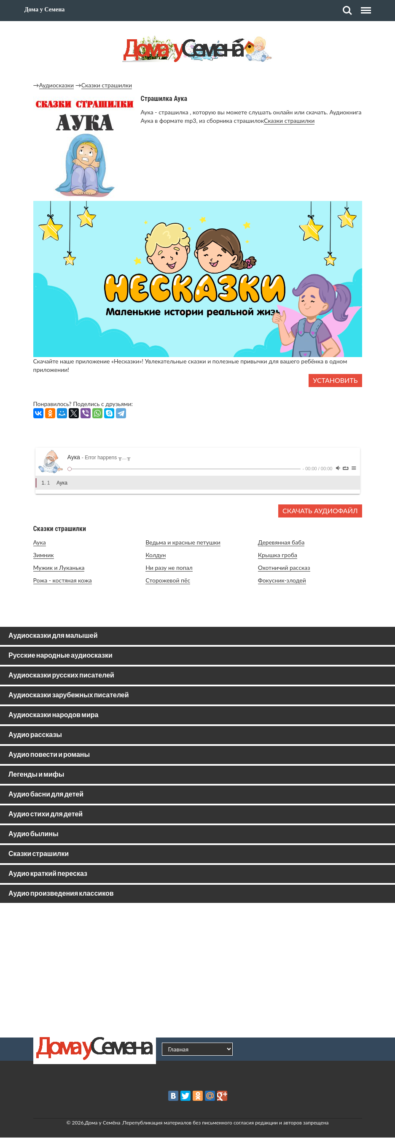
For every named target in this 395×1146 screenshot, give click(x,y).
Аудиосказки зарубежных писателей (68, 695)
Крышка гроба (277, 554)
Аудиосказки (56, 85)
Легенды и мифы (36, 775)
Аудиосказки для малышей (52, 636)
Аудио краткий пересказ (47, 874)
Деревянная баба (281, 542)
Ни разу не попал (169, 567)
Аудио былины (33, 834)
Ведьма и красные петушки (182, 542)
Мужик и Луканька (59, 567)
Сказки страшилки (106, 85)
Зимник (43, 554)
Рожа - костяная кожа (62, 580)
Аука (39, 542)
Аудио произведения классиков (61, 894)
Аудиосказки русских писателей (61, 676)
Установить (335, 380)
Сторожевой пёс (167, 580)
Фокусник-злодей (282, 580)
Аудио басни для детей (45, 795)
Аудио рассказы (35, 735)
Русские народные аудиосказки (60, 656)
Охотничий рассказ (284, 567)
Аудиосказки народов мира (53, 715)
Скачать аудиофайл (319, 511)
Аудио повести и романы (49, 755)
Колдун (155, 554)
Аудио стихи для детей (45, 814)
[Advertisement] (197, 970)
